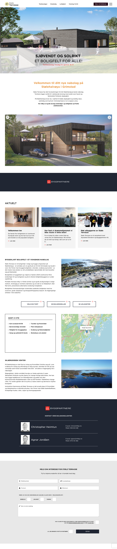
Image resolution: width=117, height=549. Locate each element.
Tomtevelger (43, 4)
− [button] (63, 324)
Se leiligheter (86, 308)
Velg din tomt (34, 308)
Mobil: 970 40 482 (72, 446)
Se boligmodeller (59, 308)
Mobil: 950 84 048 (72, 433)
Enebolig (53, 4)
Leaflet (110, 357)
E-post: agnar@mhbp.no (74, 444)
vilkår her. (91, 528)
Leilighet (63, 4)
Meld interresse (100, 4)
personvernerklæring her (76, 528)
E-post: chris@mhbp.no (74, 431)
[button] (110, 4)
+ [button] (63, 321)
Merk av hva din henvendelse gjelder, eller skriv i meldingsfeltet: (41, 500)
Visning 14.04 (73, 4)
